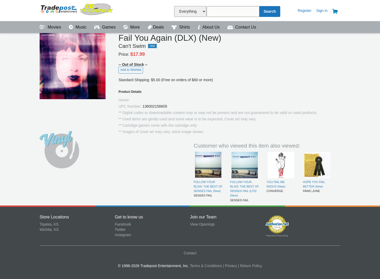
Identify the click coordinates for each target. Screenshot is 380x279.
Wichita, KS (49, 229)
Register (304, 10)
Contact (190, 253)
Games (105, 27)
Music (78, 27)
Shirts (181, 27)
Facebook (123, 224)
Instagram (123, 235)
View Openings (202, 224)
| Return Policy (250, 266)
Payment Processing (277, 235)
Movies (51, 27)
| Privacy (230, 266)
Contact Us (241, 27)
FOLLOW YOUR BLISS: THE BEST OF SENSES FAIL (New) (208, 186)
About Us (209, 27)
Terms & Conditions (206, 266)
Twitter (120, 229)
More (132, 27)
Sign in (321, 10)
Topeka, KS (49, 224)
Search (270, 11)
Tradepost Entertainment (77, 10)
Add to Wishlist (130, 70)
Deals (156, 27)
